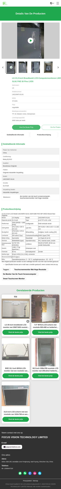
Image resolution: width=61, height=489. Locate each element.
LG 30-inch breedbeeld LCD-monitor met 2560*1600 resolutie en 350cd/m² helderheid (15, 326)
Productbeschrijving (44, 135)
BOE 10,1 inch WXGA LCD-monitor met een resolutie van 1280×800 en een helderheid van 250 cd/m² (15, 369)
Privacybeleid (27, 481)
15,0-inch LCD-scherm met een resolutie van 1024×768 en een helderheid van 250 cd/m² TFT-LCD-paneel (16, 413)
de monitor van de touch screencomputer (19, 274)
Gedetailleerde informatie (15, 135)
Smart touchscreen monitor (14, 279)
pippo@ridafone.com (11, 447)
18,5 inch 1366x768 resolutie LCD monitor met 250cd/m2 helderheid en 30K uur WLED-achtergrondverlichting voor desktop (45, 369)
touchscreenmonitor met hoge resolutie (30, 269)
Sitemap (35, 481)
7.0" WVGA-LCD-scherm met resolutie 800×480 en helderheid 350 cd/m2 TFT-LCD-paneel (45, 326)
